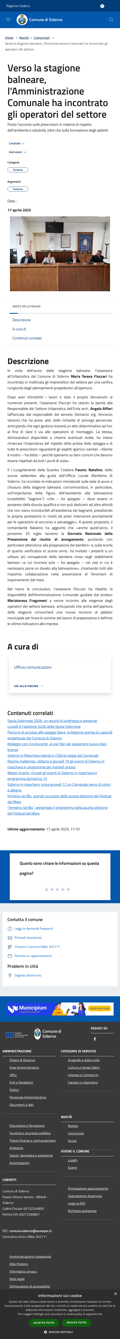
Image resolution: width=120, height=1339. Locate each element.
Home (9, 37)
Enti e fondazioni (21, 1082)
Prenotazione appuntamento (88, 1188)
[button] (60, 1332)
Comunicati (42, 37)
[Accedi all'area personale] (102, 6)
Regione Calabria (18, 5)
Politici (14, 1089)
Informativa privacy (23, 1271)
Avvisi (72, 1140)
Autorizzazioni (20, 1162)
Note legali (17, 1278)
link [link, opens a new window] (100, 1314)
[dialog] (60, 1314)
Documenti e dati (22, 1104)
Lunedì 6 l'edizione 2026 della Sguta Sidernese (44, 726)
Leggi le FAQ (76, 1203)
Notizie (73, 1125)
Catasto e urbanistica (83, 1082)
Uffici (13, 1074)
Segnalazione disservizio (85, 1195)
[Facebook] (95, 1039)
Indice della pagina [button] (26, 306)
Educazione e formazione (27, 1125)
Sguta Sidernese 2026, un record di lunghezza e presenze (52, 720)
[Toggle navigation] (8, 19)
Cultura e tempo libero (83, 1067)
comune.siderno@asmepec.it (31, 1230)
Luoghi (73, 1160)
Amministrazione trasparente (30, 1256)
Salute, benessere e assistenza (31, 1155)
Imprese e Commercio (83, 1074)
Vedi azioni (18, 152)
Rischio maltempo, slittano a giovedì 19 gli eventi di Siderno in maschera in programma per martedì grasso (55, 764)
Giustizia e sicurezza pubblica (30, 1133)
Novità (24, 37)
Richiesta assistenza (82, 1210)
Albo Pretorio (19, 1263)
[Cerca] (111, 19)
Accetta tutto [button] (44, 1323)
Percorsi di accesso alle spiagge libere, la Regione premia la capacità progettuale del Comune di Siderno (59, 735)
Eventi (72, 1167)
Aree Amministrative (24, 1067)
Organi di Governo (22, 1060)
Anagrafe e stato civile (83, 1060)
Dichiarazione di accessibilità (30, 1286)
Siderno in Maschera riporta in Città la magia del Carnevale (52, 755)
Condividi (17, 143)
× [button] (115, 1294)
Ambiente (16, 1147)
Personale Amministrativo (28, 1097)
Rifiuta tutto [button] (76, 1322)
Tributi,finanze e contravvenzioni (33, 1140)
